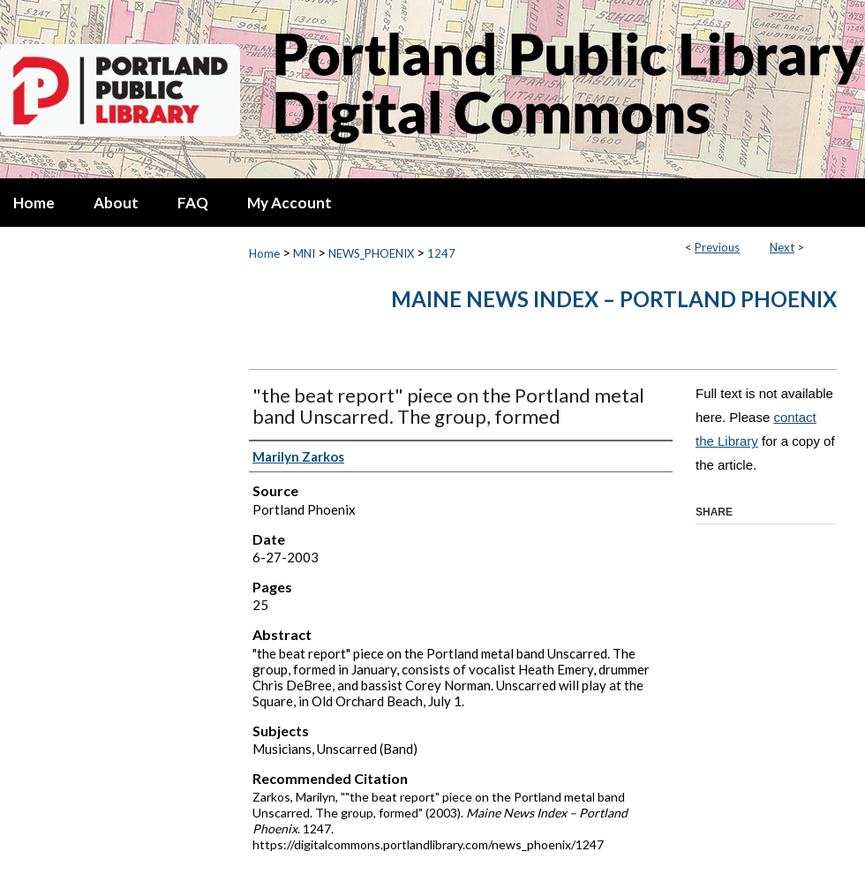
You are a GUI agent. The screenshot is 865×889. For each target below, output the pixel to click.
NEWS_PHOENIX (371, 253)
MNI (304, 253)
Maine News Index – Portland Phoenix (614, 299)
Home (264, 253)
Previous (717, 247)
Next (782, 247)
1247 (441, 253)
